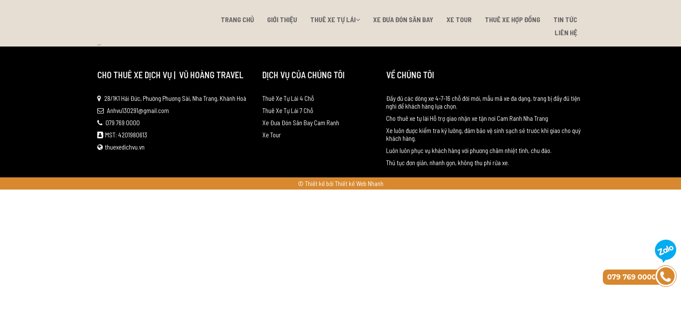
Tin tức (565, 19)
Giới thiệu (282, 19)
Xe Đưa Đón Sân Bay (403, 19)
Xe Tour (459, 19)
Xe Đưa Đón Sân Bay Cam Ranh (300, 123)
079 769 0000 (118, 123)
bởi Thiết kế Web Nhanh (354, 183)
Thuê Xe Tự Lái (335, 19)
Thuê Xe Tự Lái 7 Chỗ (287, 110)
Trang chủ (237, 19)
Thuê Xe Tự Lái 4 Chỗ (288, 98)
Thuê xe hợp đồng (512, 19)
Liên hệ (566, 32)
